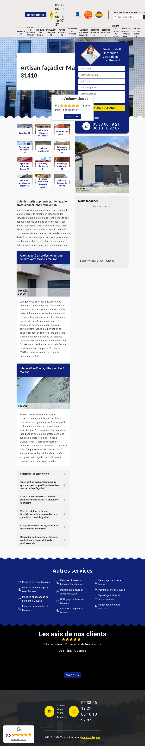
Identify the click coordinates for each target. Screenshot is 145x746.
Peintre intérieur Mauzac (111, 590)
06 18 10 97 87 (59, 21)
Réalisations (35, 15)
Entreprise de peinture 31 (72, 33)
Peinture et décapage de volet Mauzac (35, 589)
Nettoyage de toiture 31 (94, 32)
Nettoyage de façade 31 (105, 32)
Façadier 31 (21, 32)
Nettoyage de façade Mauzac (109, 582)
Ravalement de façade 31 (51, 32)
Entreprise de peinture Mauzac (72, 610)
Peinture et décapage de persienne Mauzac (35, 599)
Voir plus (72, 675)
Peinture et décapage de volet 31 (30, 33)
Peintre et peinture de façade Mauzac (71, 592)
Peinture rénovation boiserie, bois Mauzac (72, 582)
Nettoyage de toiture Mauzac (109, 606)
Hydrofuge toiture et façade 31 (83, 32)
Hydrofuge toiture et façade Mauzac (109, 597)
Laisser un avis (72, 116)
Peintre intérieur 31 (62, 32)
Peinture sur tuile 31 (40, 32)
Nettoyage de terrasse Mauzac (72, 601)
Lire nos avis (18, 740)
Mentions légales (90, 737)
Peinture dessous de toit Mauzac (35, 608)
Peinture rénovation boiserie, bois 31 (126, 33)
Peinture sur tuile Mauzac (36, 582)
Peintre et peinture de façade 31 (116, 33)
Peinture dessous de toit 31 (136, 33)
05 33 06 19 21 (59, 9)
